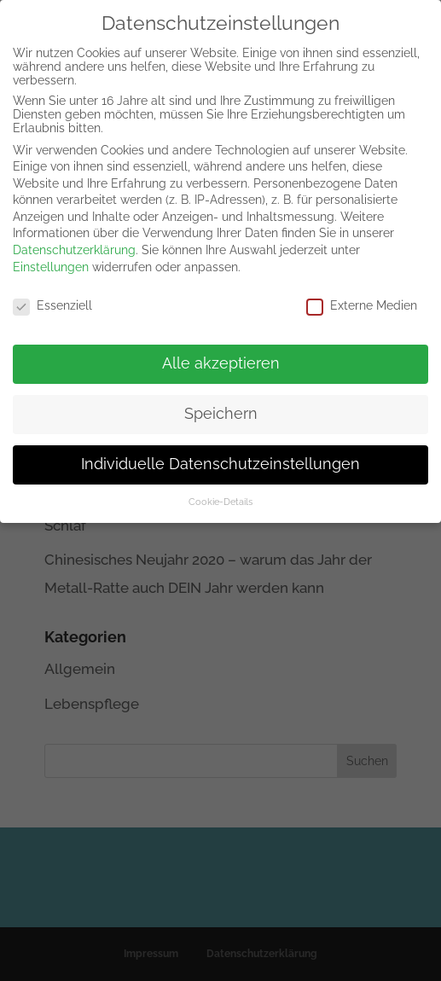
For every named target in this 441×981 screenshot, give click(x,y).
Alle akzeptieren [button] (221, 353)
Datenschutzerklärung (74, 240)
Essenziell (52, 294)
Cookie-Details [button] (220, 491)
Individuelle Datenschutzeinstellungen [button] (220, 453)
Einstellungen (51, 256)
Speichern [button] (221, 403)
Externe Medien (361, 294)
